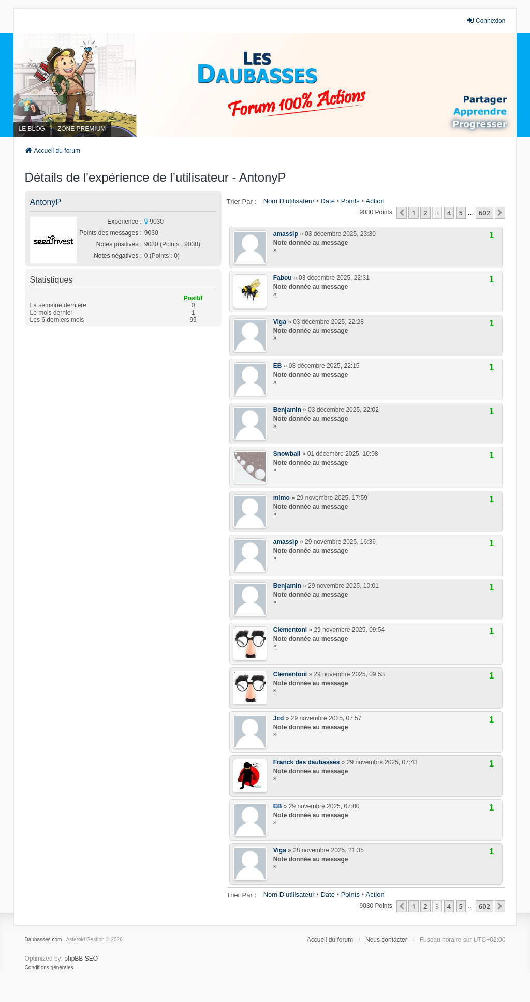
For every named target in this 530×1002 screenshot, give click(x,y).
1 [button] (413, 212)
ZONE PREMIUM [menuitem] (81, 128)
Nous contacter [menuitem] (386, 940)
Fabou (282, 278)
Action (375, 201)
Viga (279, 322)
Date (327, 201)
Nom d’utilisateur (289, 201)
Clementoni (290, 629)
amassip (285, 234)
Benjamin (287, 410)
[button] (401, 213)
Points (350, 201)
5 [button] (461, 212)
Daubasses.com (43, 939)
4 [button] (449, 212)
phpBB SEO (81, 958)
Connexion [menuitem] (485, 20)
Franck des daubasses (306, 762)
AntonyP (45, 202)
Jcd (278, 718)
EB (277, 366)
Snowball (287, 454)
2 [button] (425, 212)
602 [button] (484, 212)
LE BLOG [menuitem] (32, 128)
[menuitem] (49, 967)
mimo (281, 498)
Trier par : (241, 201)
